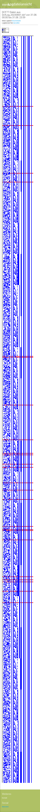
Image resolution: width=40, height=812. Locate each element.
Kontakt (4, 798)
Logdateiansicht (20, 4)
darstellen (16, 23)
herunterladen (16, 21)
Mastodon (5, 807)
